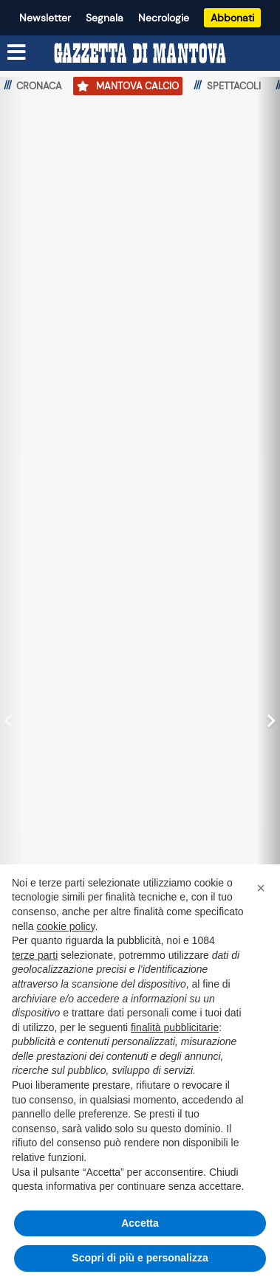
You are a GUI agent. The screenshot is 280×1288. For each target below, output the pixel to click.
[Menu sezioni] (17, 52)
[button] (261, 888)
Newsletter (45, 17)
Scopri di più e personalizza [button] (140, 1258)
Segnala (104, 17)
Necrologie (163, 17)
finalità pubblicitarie (175, 1027)
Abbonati (232, 17)
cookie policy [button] (65, 926)
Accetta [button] (140, 1223)
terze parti (35, 955)
